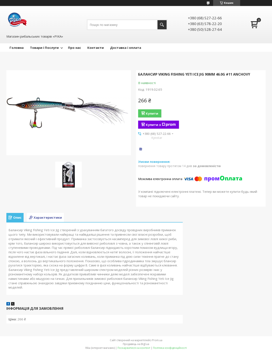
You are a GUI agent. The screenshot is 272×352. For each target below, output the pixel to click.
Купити (152, 113)
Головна (17, 47)
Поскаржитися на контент (134, 348)
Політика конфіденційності (170, 348)
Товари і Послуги (44, 47)
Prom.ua (157, 340)
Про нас (74, 47)
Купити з (161, 124)
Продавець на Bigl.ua (136, 344)
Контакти (95, 47)
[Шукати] (162, 24)
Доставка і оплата (125, 47)
